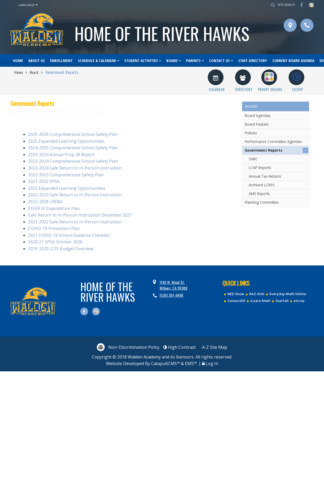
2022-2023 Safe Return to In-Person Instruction (75, 195)
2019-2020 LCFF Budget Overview (60, 249)
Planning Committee (262, 202)
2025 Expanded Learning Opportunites (66, 141)
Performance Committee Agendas (273, 141)
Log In (212, 363)
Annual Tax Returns (265, 176)
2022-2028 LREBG (46, 201)
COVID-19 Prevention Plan (54, 228)
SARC (253, 158)
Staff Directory (252, 60)
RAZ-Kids (256, 293)
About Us (36, 60)
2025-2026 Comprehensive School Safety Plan (73, 134)
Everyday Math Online (287, 293)
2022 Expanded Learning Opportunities (66, 188)
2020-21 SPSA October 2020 (55, 242)
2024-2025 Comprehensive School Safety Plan (73, 148)
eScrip (299, 300)
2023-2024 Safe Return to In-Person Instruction (75, 168)
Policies (251, 132)
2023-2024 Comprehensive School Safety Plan (73, 161)
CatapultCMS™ (165, 363)
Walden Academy (162, 33)
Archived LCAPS (262, 184)
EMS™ (191, 363)
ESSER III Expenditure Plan (54, 208)
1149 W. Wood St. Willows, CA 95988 (174, 285)
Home (18, 60)
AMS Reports (259, 193)
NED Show (235, 293)
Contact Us (219, 60)
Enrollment (61, 60)
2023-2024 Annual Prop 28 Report (61, 154)
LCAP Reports (260, 167)
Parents (193, 60)
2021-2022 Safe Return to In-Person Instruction (75, 222)
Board (172, 60)
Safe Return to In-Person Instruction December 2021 (80, 215)
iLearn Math (260, 300)
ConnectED (236, 300)
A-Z (214, 347)
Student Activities (141, 60)
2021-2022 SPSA (44, 181)
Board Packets (257, 124)
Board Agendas (258, 115)
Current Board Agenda (293, 60)
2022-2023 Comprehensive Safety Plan (66, 175)
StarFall (282, 300)
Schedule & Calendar (97, 60)
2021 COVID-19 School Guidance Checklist (69, 235)
